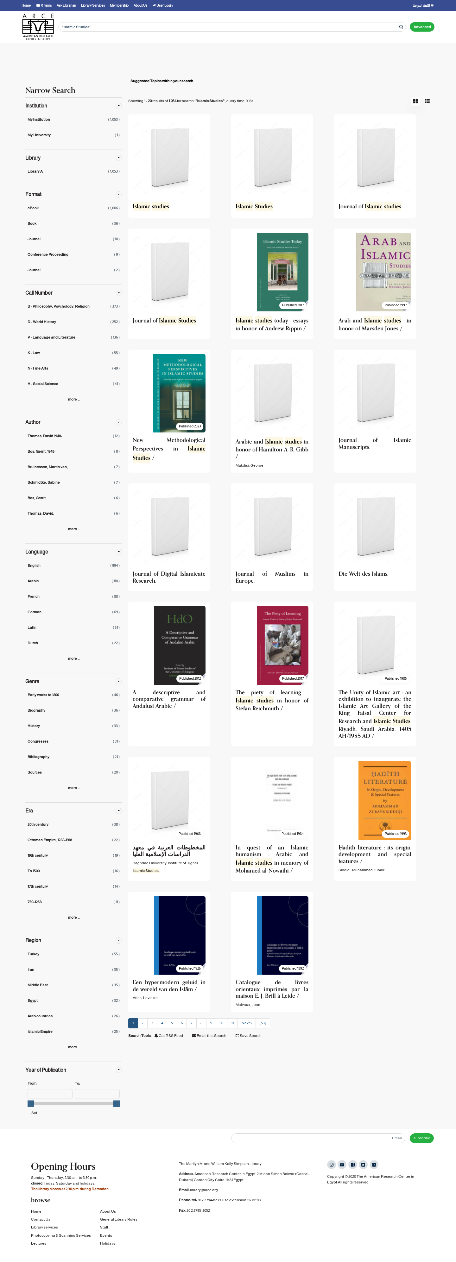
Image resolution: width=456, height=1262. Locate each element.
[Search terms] (232, 27)
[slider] (31, 1103)
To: (77, 1083)
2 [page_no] (142, 1023)
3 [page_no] (152, 1023)
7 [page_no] (192, 1023)
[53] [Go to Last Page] (263, 1023)
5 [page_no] (172, 1023)
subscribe (422, 1138)
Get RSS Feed (168, 1035)
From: (32, 1083)
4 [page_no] (162, 1023)
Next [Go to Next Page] (247, 1023)
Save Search (249, 1035)
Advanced (422, 27)
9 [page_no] (211, 1023)
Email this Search (209, 1035)
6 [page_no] (182, 1023)
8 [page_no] (201, 1023)
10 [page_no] (221, 1023)
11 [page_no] (232, 1023)
